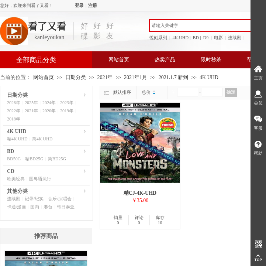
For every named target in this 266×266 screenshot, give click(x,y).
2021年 (105, 77)
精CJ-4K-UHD (140, 193)
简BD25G (57, 158)
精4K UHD (17, 138)
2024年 (49, 102)
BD (10, 151)
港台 (48, 206)
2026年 (13, 102)
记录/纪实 (34, 198)
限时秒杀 (211, 59)
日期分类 (75, 77)
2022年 (13, 110)
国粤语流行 (40, 178)
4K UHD (209, 77)
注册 (92, 5)
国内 (34, 206)
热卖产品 (165, 59)
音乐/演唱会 (59, 198)
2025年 (31, 102)
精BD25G (34, 158)
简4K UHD (42, 138)
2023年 (66, 102)
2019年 (66, 110)
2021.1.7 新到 (174, 77)
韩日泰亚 (66, 206)
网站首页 (118, 59)
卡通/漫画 (16, 206)
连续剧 (13, 198)
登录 (79, 5)
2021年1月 (135, 77)
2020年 (49, 110)
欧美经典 (16, 178)
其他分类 (17, 191)
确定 (231, 92)
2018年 (13, 119)
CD (10, 171)
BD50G (14, 158)
